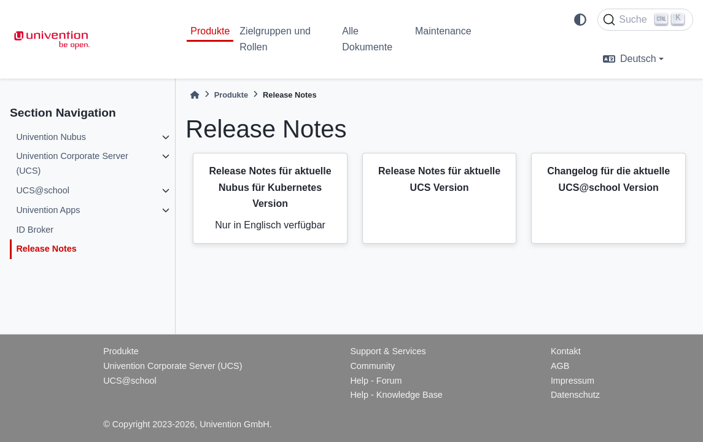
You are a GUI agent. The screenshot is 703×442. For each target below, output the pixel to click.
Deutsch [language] (629, 58)
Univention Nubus (51, 137)
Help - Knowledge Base (396, 395)
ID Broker (34, 230)
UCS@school (42, 190)
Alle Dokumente (367, 39)
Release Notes (46, 249)
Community (372, 366)
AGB (560, 366)
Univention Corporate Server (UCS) (72, 163)
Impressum (572, 381)
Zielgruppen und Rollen (275, 39)
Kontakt (566, 351)
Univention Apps (48, 210)
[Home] (194, 94)
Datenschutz (575, 395)
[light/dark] (580, 19)
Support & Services (387, 351)
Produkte (210, 31)
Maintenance (443, 31)
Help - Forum (376, 381)
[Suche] (645, 20)
